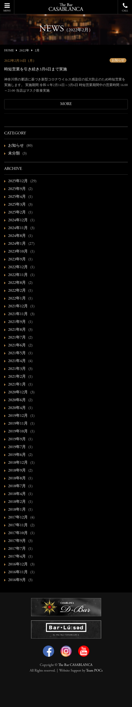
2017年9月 (17, 541)
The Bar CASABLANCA (75, 665)
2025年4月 (17, 197)
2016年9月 (17, 580)
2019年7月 (17, 447)
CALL (125, 7)
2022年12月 (18, 267)
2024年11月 (18, 228)
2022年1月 (17, 299)
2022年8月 (17, 283)
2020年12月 (18, 392)
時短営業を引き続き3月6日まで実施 (35, 70)
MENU (7, 7)
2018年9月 (17, 471)
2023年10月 (18, 252)
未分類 (14, 154)
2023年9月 (17, 259)
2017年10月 (18, 533)
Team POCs (94, 670)
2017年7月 (17, 549)
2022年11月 (18, 275)
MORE (66, 104)
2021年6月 (17, 345)
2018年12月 (18, 463)
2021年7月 (17, 338)
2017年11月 (18, 525)
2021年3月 (17, 369)
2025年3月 (17, 205)
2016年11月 (18, 572)
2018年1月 (17, 510)
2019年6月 (17, 455)
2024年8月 (17, 236)
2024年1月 (17, 244)
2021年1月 (17, 385)
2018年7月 (17, 486)
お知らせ (118, 60)
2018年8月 (17, 478)
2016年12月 (18, 564)
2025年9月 (17, 189)
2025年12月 (18, 181)
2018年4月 (17, 494)
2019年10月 (18, 432)
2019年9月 (17, 439)
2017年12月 (18, 518)
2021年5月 (17, 353)
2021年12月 (18, 306)
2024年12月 (18, 220)
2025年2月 (17, 213)
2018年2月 (17, 502)
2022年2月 (17, 291)
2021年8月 (17, 330)
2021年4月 (17, 361)
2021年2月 (17, 377)
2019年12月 (18, 416)
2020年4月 (17, 408)
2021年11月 (18, 314)
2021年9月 (17, 322)
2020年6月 (17, 400)
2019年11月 (18, 424)
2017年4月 (17, 557)
